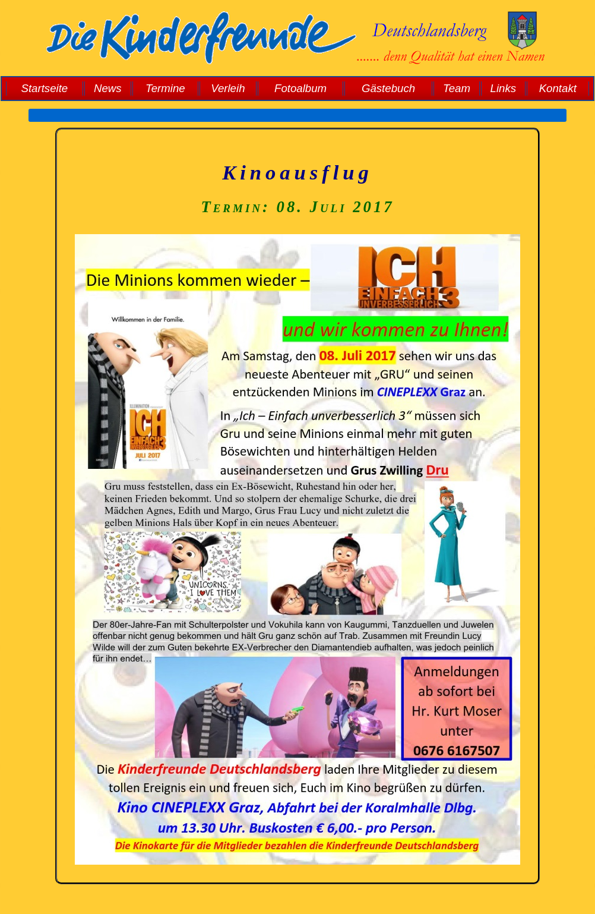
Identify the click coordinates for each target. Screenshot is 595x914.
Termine (165, 88)
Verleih (228, 88)
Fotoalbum (300, 88)
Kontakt (558, 88)
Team (456, 88)
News (108, 88)
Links (503, 88)
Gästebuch (388, 88)
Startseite (44, 88)
